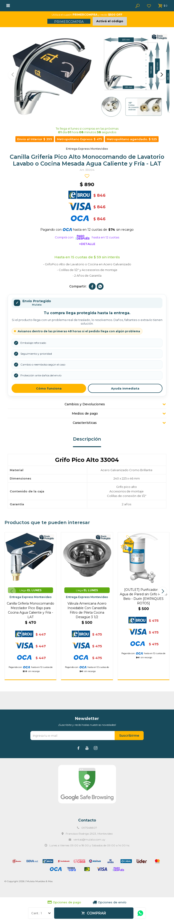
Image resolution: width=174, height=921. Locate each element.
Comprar (96, 913)
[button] (161, 74)
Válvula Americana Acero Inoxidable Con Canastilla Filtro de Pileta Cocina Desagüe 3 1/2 (87, 610)
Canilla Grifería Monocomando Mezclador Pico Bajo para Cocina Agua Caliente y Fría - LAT (30, 610)
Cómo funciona (49, 388)
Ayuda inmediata (125, 388)
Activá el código (109, 21)
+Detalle (87, 244)
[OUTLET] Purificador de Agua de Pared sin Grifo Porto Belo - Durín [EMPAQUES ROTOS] (143, 596)
